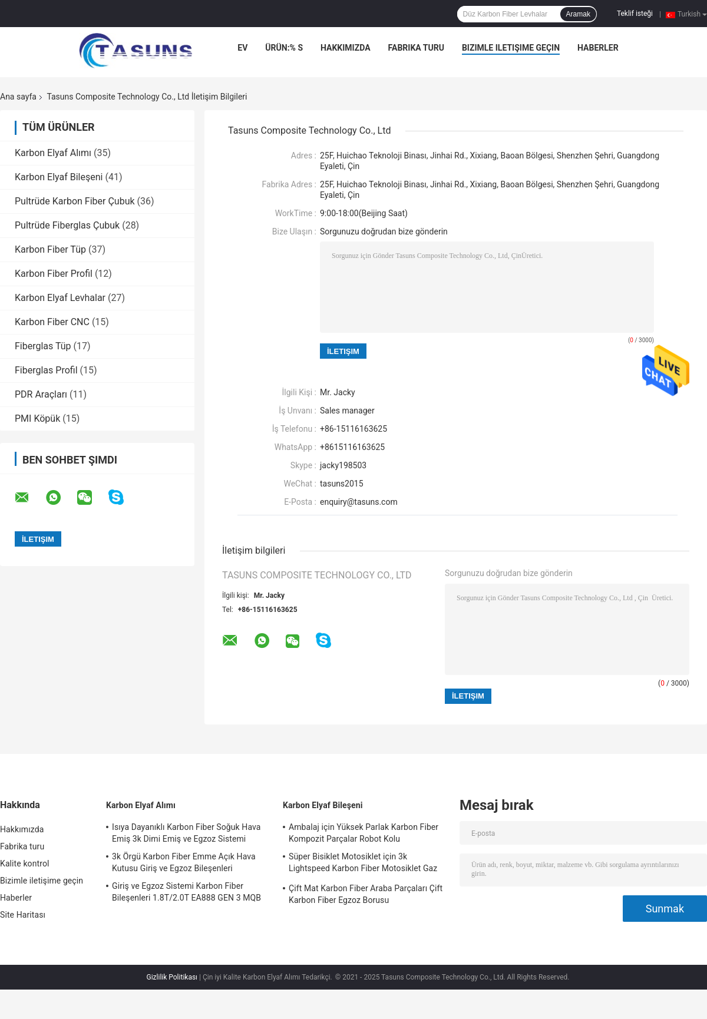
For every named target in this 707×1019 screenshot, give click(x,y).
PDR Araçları (41, 394)
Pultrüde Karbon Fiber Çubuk (75, 201)
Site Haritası (22, 914)
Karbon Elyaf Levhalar (60, 297)
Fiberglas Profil (46, 370)
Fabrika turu (416, 47)
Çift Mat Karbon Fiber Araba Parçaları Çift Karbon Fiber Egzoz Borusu (365, 894)
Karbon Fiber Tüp (50, 249)
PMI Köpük (37, 418)
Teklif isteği (635, 13)
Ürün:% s (284, 47)
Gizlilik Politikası (172, 977)
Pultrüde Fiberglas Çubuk (67, 225)
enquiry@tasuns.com (359, 502)
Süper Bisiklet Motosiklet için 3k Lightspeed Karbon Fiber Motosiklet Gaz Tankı (363, 864)
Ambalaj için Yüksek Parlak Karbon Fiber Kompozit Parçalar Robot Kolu (363, 832)
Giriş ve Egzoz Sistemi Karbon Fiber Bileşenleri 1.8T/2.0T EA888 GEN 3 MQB (186, 891)
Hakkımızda (346, 47)
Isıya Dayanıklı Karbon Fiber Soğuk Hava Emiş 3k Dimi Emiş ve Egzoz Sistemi (186, 832)
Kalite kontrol (24, 863)
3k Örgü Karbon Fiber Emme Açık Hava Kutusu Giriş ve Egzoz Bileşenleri (184, 862)
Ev (242, 47)
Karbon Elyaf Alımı (53, 152)
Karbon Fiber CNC (52, 321)
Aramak (578, 14)
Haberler (598, 47)
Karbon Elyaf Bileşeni (59, 177)
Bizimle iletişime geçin (511, 47)
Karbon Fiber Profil (53, 273)
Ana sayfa (18, 96)
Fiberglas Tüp (43, 346)
